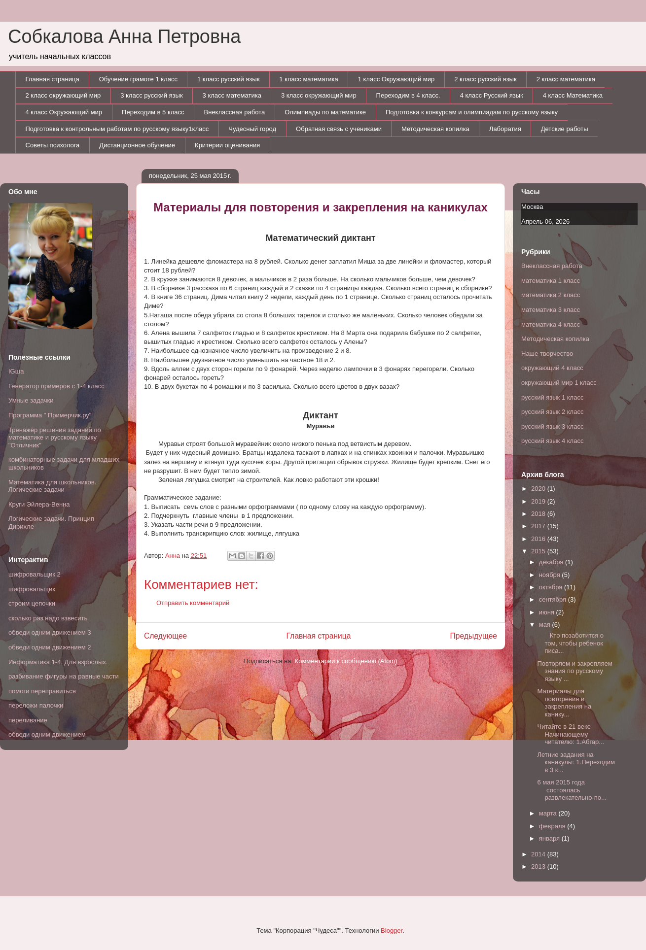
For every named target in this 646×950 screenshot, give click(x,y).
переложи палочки (35, 705)
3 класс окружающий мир (319, 95)
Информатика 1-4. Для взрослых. (58, 662)
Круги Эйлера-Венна (39, 504)
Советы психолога (53, 145)
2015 (539, 551)
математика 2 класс (550, 295)
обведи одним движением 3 (49, 632)
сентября (553, 599)
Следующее (165, 636)
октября (551, 587)
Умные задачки (30, 400)
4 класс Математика (573, 95)
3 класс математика (232, 95)
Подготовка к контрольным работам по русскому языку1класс (117, 129)
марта (549, 813)
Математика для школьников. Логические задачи (52, 486)
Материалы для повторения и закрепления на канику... (564, 702)
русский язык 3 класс (552, 426)
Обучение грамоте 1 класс (138, 79)
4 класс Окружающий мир (64, 112)
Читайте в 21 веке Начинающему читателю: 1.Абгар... (570, 734)
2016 (539, 539)
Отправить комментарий (192, 603)
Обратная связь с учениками (339, 129)
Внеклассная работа (234, 112)
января (550, 838)
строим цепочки (31, 603)
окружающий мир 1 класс (559, 382)
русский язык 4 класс (552, 440)
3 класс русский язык (151, 95)
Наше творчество (547, 353)
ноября (550, 574)
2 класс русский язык (485, 79)
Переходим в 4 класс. (408, 95)
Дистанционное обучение (137, 145)
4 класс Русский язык (491, 95)
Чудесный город (252, 129)
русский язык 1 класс (552, 397)
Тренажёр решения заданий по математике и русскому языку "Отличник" (54, 437)
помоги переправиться (42, 691)
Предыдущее (473, 636)
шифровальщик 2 (34, 574)
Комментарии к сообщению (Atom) (346, 661)
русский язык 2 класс (552, 411)
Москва (532, 206)
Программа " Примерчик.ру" (49, 415)
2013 (539, 866)
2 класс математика (566, 79)
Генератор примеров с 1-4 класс (56, 386)
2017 (539, 526)
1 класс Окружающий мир (396, 79)
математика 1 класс (550, 280)
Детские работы (564, 129)
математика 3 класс (550, 309)
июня (547, 612)
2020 (539, 488)
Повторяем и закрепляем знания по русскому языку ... (574, 671)
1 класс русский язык (228, 79)
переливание (27, 720)
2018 (539, 513)
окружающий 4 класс (552, 368)
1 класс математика (308, 79)
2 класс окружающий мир (63, 95)
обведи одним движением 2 (49, 647)
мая (545, 624)
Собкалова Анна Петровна (124, 36)
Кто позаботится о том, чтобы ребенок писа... (570, 643)
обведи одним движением (47, 734)
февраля (553, 826)
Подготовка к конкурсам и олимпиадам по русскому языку (472, 112)
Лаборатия (505, 129)
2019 (539, 501)
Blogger (391, 930)
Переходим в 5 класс (153, 112)
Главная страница (52, 79)
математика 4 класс (550, 324)
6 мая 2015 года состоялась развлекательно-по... (571, 790)
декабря (552, 562)
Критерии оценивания (227, 145)
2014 (539, 854)
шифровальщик (31, 589)
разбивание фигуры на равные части (63, 676)
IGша (16, 371)
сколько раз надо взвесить (47, 618)
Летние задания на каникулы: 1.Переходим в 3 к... (576, 762)
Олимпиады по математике (325, 112)
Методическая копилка (435, 129)
